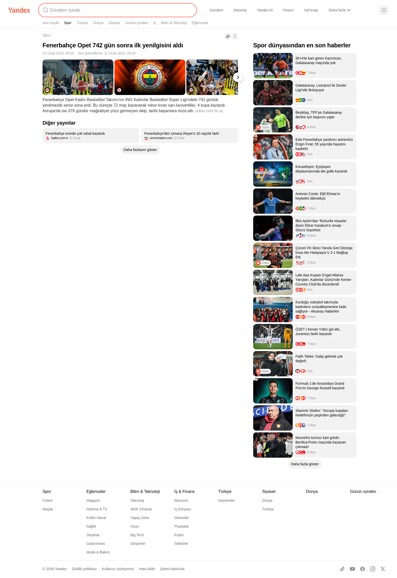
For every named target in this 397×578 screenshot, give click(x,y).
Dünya (98, 23)
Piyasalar (181, 526)
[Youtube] (352, 568)
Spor (68, 23)
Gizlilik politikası (84, 569)
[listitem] (91, 135)
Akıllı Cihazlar (141, 509)
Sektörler (181, 544)
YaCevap (311, 10)
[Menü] (384, 10)
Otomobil (181, 518)
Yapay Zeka (139, 518)
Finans (288, 10)
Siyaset (114, 23)
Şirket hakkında (172, 569)
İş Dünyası (182, 509)
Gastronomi (96, 544)
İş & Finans (184, 491)
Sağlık (91, 526)
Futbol (47, 500)
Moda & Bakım (98, 552)
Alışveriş (240, 10)
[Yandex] (19, 10)
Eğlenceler (200, 23)
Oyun (134, 526)
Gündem (216, 10)
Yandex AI (265, 10)
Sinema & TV (97, 509)
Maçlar (48, 509)
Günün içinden (136, 23)
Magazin (93, 500)
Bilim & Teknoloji (174, 23)
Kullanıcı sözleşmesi (118, 569)
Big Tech (137, 535)
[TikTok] (342, 568)
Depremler (226, 500)
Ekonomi (181, 500)
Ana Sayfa (51, 23)
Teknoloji (137, 500)
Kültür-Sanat (96, 518)
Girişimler (137, 544)
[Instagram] (372, 568)
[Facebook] (362, 568)
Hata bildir (147, 569)
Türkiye (82, 23)
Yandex (61, 569)
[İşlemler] (235, 36)
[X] (382, 568)
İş (154, 23)
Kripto (179, 535)
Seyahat (93, 535)
